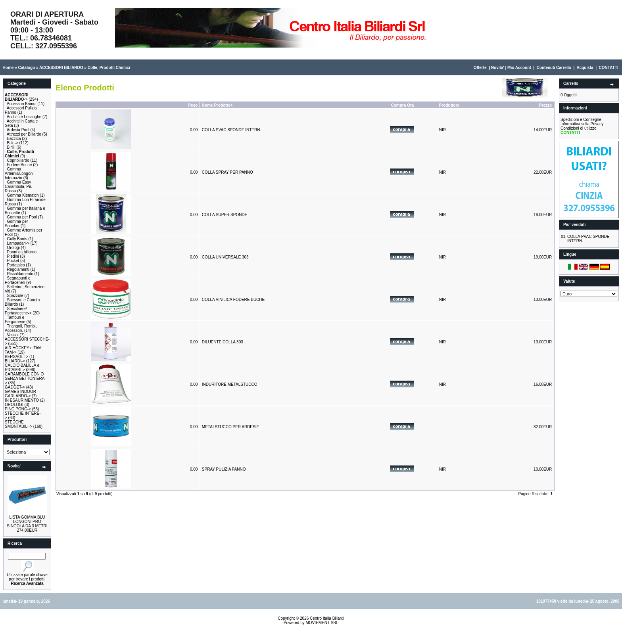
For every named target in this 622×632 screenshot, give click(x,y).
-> (16, 97)
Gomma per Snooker (16, 223)
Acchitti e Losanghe (24, 117)
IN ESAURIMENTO (22, 400)
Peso (193, 105)
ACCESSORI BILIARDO (61, 67)
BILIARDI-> (15, 361)
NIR (442, 130)
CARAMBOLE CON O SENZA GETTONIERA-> (25, 378)
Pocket (13, 261)
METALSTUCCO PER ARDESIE (230, 427)
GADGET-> (15, 387)
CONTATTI (608, 67)
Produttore (449, 105)
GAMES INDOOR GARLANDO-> (20, 393)
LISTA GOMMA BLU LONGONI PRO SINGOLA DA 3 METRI (27, 521)
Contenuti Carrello (554, 67)
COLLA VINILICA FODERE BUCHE (233, 299)
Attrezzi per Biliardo (24, 134)
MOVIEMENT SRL (321, 623)
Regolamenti (18, 269)
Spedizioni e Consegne (581, 119)
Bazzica (14, 138)
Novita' (497, 67)
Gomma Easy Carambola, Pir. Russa (18, 186)
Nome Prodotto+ (217, 105)
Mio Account (519, 67)
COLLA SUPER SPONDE (224, 215)
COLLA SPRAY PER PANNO (227, 172)
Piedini (13, 256)
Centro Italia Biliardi (327, 618)
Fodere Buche (19, 165)
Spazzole (15, 295)
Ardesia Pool (18, 130)
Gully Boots (17, 239)
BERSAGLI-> (16, 356)
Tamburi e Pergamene (15, 319)
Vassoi (13, 335)
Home (8, 67)
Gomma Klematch (23, 195)
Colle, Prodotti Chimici (109, 67)
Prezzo (545, 105)
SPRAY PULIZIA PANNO (224, 469)
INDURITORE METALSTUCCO (229, 384)
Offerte (480, 67)
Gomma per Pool (22, 217)
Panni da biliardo (22, 252)
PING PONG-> (18, 409)
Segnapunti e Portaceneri (18, 280)
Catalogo (26, 67)
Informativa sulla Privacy (582, 124)
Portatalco (16, 265)
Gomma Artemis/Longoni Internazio (19, 173)
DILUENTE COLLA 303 (222, 342)
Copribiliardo (18, 160)
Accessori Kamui (21, 104)
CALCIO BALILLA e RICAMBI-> (22, 367)
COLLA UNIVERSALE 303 (225, 257)
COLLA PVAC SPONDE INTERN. (231, 130)
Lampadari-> (18, 243)
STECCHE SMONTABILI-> (18, 424)
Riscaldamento (20, 274)
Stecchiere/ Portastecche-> (18, 310)
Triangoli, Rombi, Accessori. (21, 328)
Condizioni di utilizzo (579, 128)
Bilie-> (12, 143)
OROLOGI (14, 404)
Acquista (584, 67)
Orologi (13, 247)
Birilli (11, 147)
